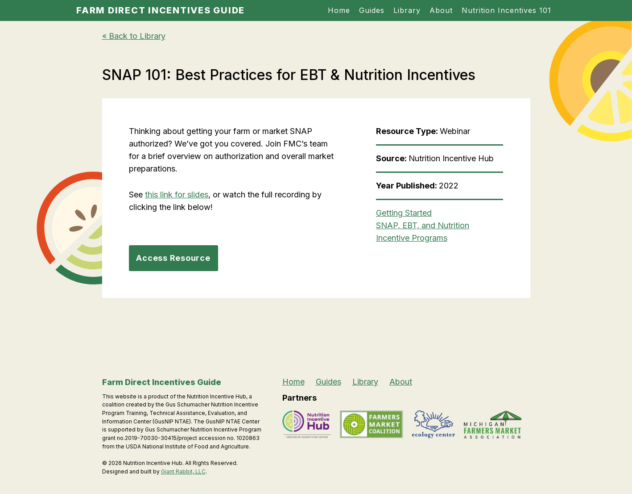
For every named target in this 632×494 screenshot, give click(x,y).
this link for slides (176, 194)
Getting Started (404, 213)
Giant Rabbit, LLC (183, 471)
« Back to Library (133, 36)
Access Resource (173, 258)
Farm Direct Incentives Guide (160, 10)
